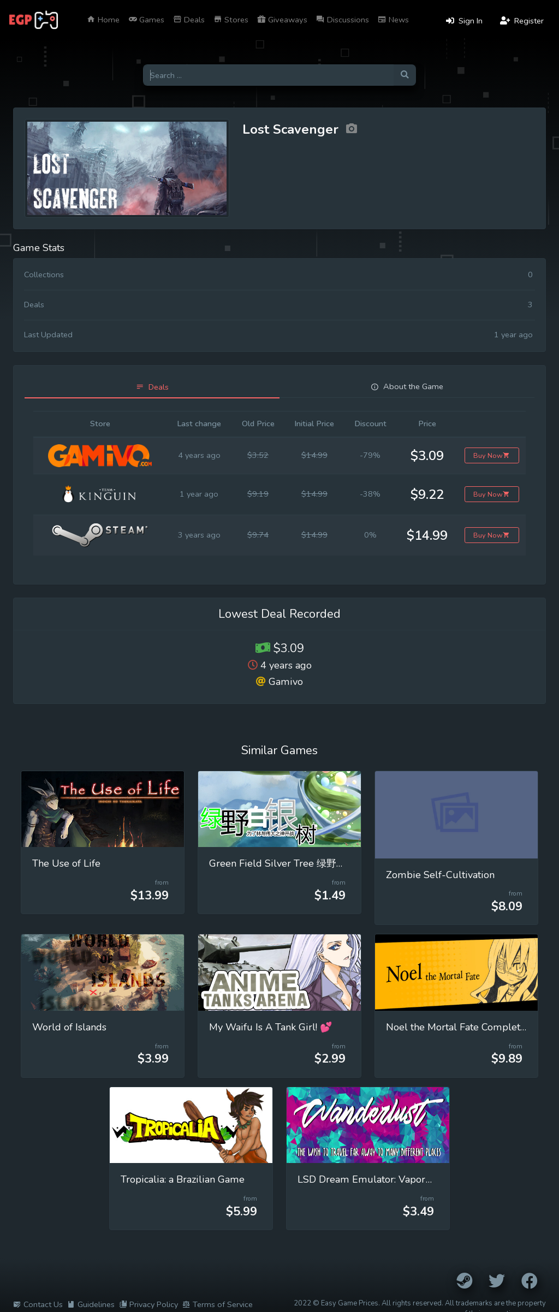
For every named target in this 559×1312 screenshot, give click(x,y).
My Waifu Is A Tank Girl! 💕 (270, 1027)
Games (146, 20)
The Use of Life (66, 863)
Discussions (342, 20)
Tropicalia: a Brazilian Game (183, 1179)
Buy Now (491, 455)
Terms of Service (217, 1304)
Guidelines (91, 1304)
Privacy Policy (148, 1304)
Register (522, 20)
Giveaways (282, 20)
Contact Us (38, 1304)
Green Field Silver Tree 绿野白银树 (287, 863)
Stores (230, 20)
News (393, 20)
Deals (189, 20)
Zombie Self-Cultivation (440, 874)
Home (103, 20)
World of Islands (69, 1027)
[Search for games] (268, 75)
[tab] (152, 387)
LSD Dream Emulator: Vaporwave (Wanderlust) (405, 1179)
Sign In (464, 20)
